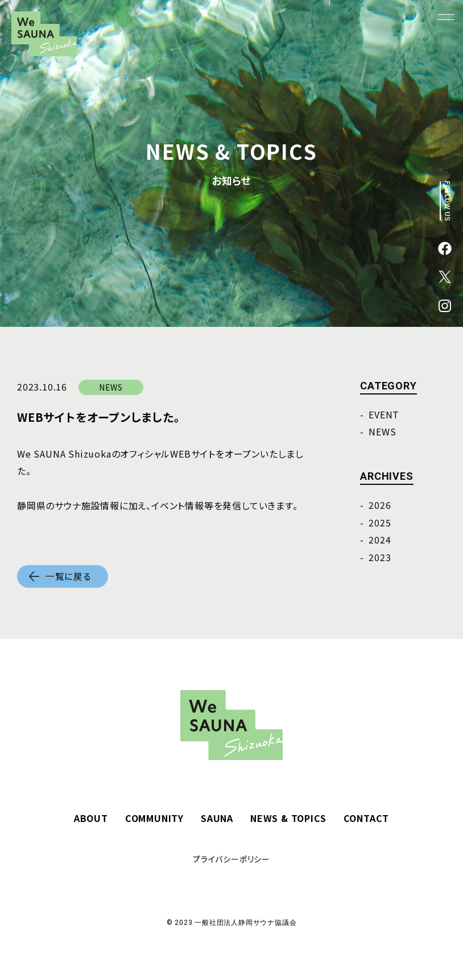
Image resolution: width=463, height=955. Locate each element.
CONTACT (367, 818)
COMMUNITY (154, 818)
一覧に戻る (69, 576)
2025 (380, 522)
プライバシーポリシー (231, 859)
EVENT (384, 414)
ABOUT (91, 818)
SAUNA (217, 818)
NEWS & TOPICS (288, 818)
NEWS (382, 431)
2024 (380, 539)
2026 (380, 505)
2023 (380, 557)
